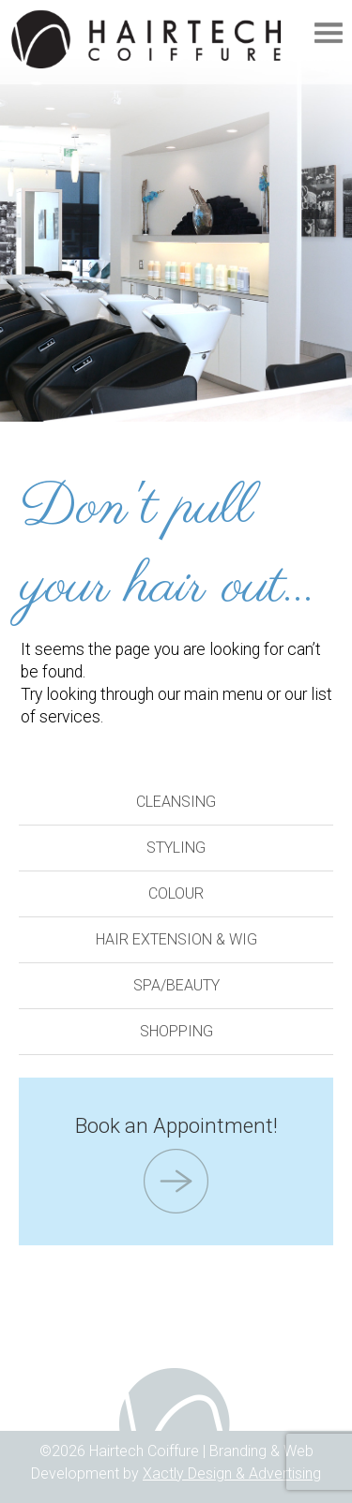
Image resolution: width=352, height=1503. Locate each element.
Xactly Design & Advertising (232, 1473)
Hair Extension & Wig (176, 939)
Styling (176, 847)
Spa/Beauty (176, 985)
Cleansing (176, 802)
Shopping (176, 1031)
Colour (176, 893)
